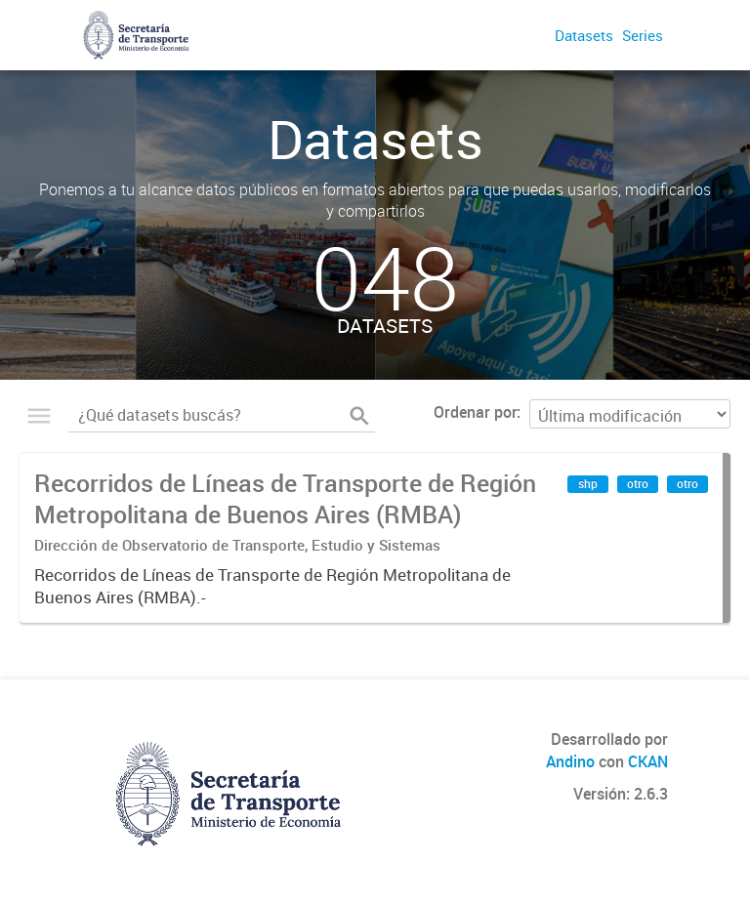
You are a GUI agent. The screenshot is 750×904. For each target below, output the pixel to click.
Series (642, 35)
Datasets (584, 35)
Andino (570, 761)
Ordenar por (475, 412)
